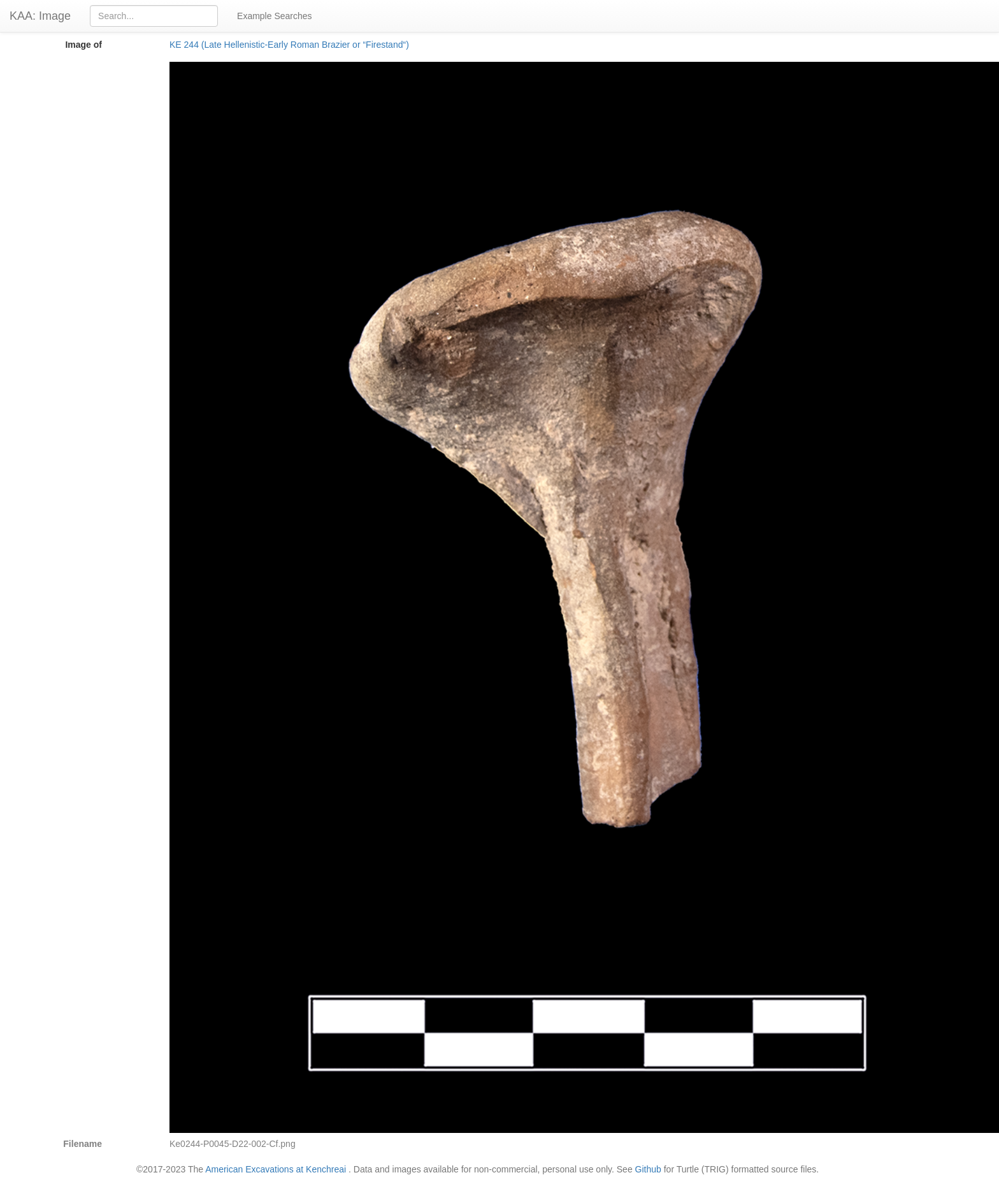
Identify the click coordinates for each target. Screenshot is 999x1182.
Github (648, 1169)
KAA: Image (40, 16)
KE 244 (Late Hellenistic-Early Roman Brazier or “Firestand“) (289, 45)
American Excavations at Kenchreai (275, 1169)
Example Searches (274, 16)
